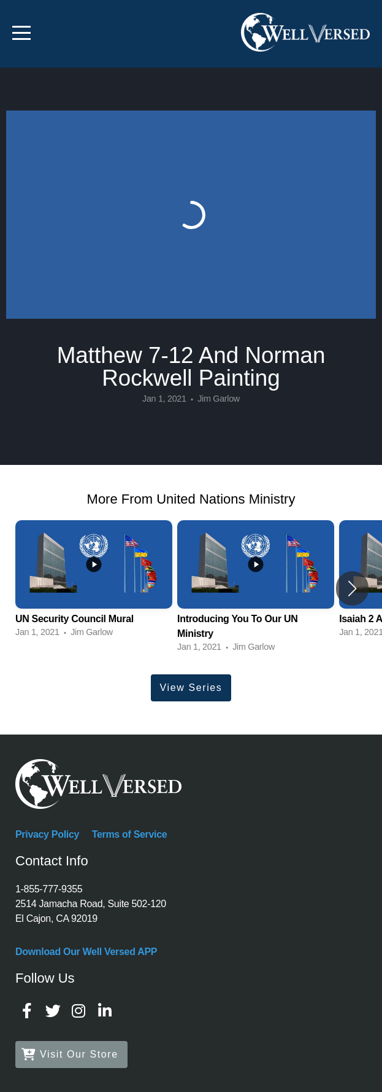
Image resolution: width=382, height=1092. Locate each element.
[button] (352, 588)
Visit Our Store (69, 1054)
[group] (93, 580)
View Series (191, 687)
